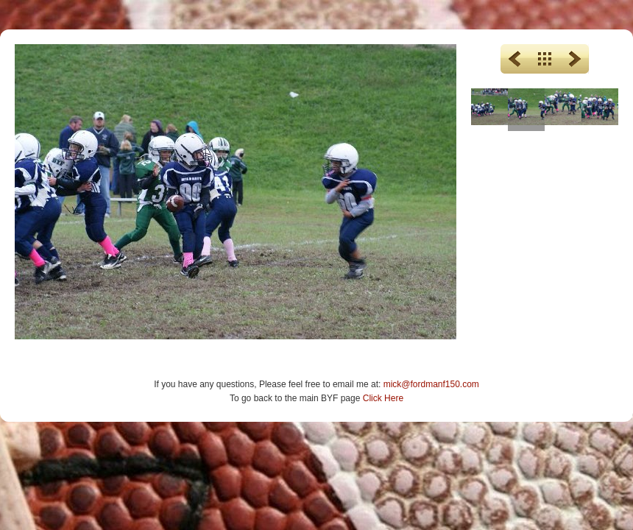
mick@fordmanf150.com (431, 384)
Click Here (383, 398)
